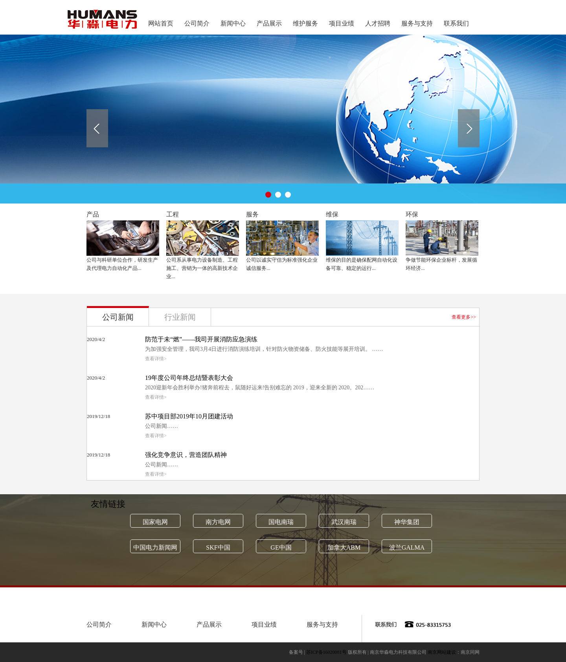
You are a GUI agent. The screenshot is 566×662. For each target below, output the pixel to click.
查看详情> (156, 358)
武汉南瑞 (344, 522)
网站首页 (160, 23)
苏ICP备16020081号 (326, 652)
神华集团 (406, 522)
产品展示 (269, 23)
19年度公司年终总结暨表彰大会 (189, 377)
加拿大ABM (343, 547)
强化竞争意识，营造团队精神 (186, 454)
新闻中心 (233, 23)
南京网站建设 (442, 652)
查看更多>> (464, 317)
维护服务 (305, 23)
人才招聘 (377, 23)
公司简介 (196, 23)
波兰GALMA (407, 547)
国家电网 (155, 522)
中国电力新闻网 (155, 547)
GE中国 (280, 547)
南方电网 (218, 522)
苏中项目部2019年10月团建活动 (189, 416)
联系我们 (456, 23)
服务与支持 (417, 23)
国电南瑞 (281, 522)
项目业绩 (341, 23)
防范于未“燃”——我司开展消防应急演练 (201, 339)
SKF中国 (218, 547)
